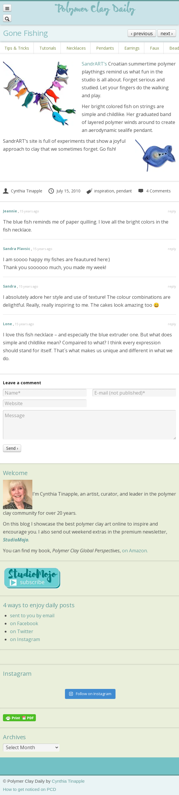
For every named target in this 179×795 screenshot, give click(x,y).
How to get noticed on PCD (29, 789)
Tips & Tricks (16, 48)
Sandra (9, 286)
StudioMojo (15, 539)
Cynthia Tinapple (22, 191)
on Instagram (25, 639)
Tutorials (47, 48)
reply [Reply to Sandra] (172, 286)
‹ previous (142, 33)
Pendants (105, 48)
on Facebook (24, 623)
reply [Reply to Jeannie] (172, 211)
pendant (124, 191)
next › (166, 33)
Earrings (132, 48)
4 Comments (154, 191)
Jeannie (10, 211)
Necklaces (76, 48)
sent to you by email (32, 615)
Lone (7, 323)
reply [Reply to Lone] (172, 324)
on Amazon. (135, 550)
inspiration (104, 191)
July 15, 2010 (64, 191)
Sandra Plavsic (16, 248)
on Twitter (21, 631)
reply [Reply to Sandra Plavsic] (172, 248)
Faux (154, 48)
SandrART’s (94, 64)
